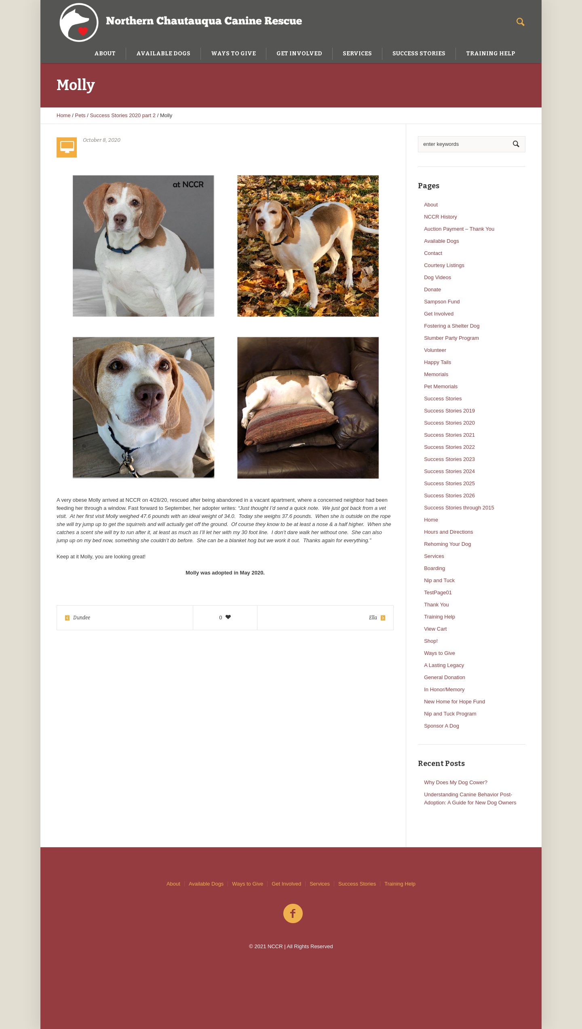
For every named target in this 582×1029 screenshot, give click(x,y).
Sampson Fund (442, 302)
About (431, 205)
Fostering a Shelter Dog (451, 326)
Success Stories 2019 (449, 411)
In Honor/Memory (444, 689)
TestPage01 (438, 592)
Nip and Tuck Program (450, 714)
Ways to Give (439, 653)
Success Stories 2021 (449, 435)
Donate (432, 289)
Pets (80, 115)
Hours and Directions (448, 532)
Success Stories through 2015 (459, 508)
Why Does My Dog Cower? (455, 782)
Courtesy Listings (444, 265)
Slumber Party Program (451, 338)
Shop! (431, 641)
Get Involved (438, 314)
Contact (433, 253)
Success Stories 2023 (449, 459)
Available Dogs (441, 241)
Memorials (436, 374)
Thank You (436, 605)
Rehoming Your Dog (447, 544)
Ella (373, 618)
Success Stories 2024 (449, 471)
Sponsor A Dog (441, 726)
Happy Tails (437, 362)
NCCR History (440, 217)
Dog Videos (437, 277)
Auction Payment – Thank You (459, 229)
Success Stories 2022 (449, 447)
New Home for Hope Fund (454, 702)
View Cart (435, 629)
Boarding (434, 568)
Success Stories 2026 (449, 495)
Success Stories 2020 (449, 423)
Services (434, 556)
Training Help (439, 617)
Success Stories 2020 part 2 (123, 115)
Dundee (81, 618)
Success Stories (443, 399)
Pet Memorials (441, 386)
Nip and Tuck (439, 580)
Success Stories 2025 (449, 483)
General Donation (444, 677)
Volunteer (435, 350)
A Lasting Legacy (444, 665)
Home (64, 115)
